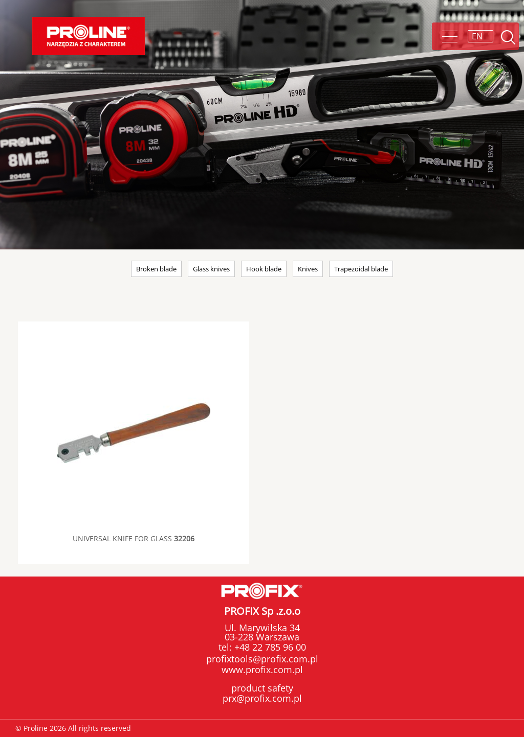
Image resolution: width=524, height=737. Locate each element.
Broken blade (156, 268)
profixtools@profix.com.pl (262, 659)
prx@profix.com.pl (262, 698)
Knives (308, 268)
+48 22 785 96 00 (269, 647)
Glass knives (211, 268)
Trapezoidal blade (361, 268)
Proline (88, 36)
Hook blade (263, 268)
